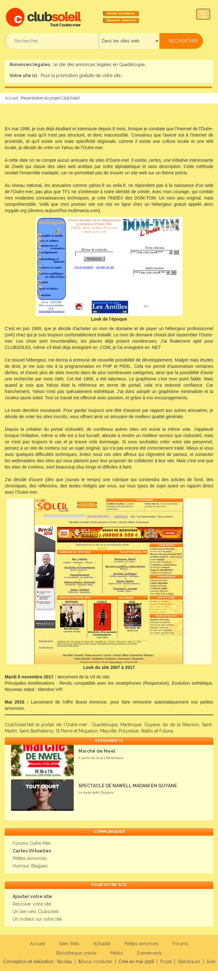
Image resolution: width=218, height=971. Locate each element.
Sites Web (69, 943)
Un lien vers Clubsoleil (36, 911)
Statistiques (189, 961)
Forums (180, 943)
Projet (166, 961)
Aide (210, 961)
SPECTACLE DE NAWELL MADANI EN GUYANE (127, 785)
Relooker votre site (32, 903)
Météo (116, 953)
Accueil (11, 98)
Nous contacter (96, 961)
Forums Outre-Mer (32, 843)
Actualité (102, 943)
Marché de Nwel (97, 751)
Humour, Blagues (30, 865)
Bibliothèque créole (76, 953)
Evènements (149, 953)
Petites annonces (30, 858)
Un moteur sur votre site (37, 919)
